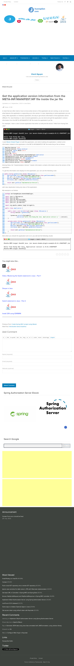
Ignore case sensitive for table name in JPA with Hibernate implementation (24, 589)
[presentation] (15, 378)
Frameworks (24, 58)
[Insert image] (24, 337)
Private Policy (7, 2)
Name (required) (7, 354)
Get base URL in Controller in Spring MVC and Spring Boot (19, 593)
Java (4, 58)
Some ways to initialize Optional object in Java (16, 607)
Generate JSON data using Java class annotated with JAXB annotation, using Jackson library (34, 625)
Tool (4, 64)
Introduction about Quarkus (17, 326)
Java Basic (27, 103)
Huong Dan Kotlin (7, 641)
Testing (44, 58)
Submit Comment (9, 385)
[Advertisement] (37, 40)
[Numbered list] (29, 337)
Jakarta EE (13, 58)
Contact (16, 2)
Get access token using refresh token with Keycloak (17, 610)
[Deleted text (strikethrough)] (17, 337)
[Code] (35, 337)
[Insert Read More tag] (39, 337)
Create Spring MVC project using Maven (24, 324)
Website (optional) (8, 368)
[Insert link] (8, 337)
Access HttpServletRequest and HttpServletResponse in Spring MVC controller (25, 596)
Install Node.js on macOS (9, 578)
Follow (37, 80)
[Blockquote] (13, 337)
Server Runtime (24, 64)
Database (13, 64)
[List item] (32, 337)
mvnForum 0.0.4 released (10, 603)
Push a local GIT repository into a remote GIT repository (18, 585)
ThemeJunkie (38, 662)
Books (44, 64)
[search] (33, 446)
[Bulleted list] (27, 337)
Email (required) (7, 361)
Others (35, 64)
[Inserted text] (20, 337)
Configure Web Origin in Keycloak (17, 633)
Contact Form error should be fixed (12, 516)
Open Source (54, 58)
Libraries (35, 58)
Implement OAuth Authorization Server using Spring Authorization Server (24, 600)
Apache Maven (17, 622)
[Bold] (3, 337)
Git (10, 629)
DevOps (65, 58)
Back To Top (46, 662)
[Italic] (5, 337)
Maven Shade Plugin (13, 142)
